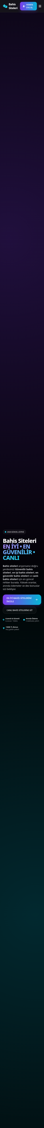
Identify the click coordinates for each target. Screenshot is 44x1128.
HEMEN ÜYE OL (28, 6)
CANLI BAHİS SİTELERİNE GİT (20, 610)
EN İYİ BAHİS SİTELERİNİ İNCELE (22, 600)
